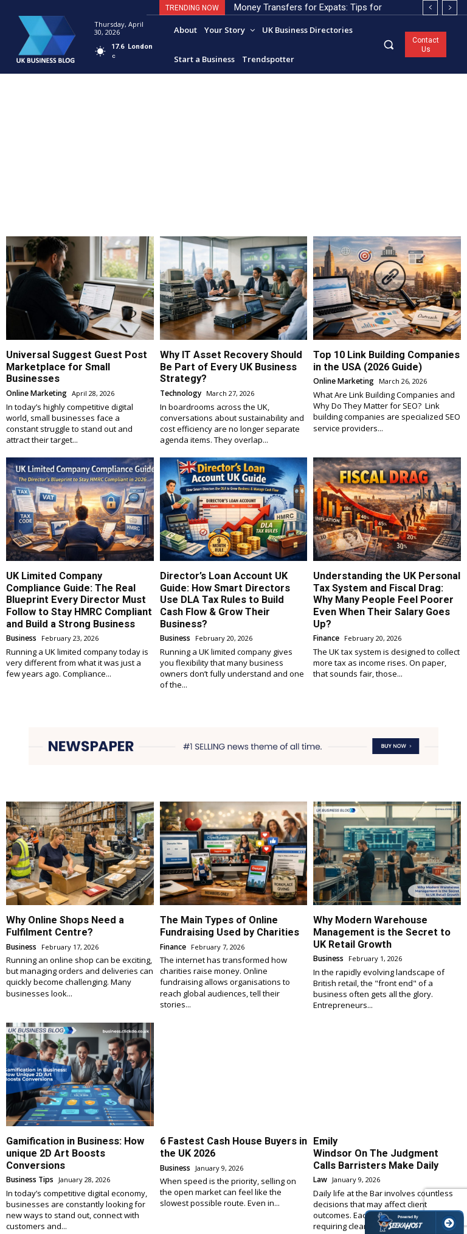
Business (21, 614)
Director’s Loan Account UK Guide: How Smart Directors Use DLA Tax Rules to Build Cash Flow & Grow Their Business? (229, 575)
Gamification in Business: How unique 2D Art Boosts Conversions (75, 1105)
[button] (389, 44)
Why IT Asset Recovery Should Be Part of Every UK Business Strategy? (232, 360)
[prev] (430, 7)
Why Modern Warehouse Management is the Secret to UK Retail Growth (378, 895)
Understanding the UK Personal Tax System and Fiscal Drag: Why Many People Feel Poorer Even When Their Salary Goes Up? (386, 575)
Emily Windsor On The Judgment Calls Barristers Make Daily (379, 1105)
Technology (180, 379)
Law (320, 1124)
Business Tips (29, 1124)
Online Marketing (35, 379)
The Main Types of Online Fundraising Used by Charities (221, 890)
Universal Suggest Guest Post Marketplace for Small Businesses (76, 360)
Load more (233, 1201)
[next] (449, 7)
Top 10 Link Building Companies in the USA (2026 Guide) (382, 360)
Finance (326, 604)
